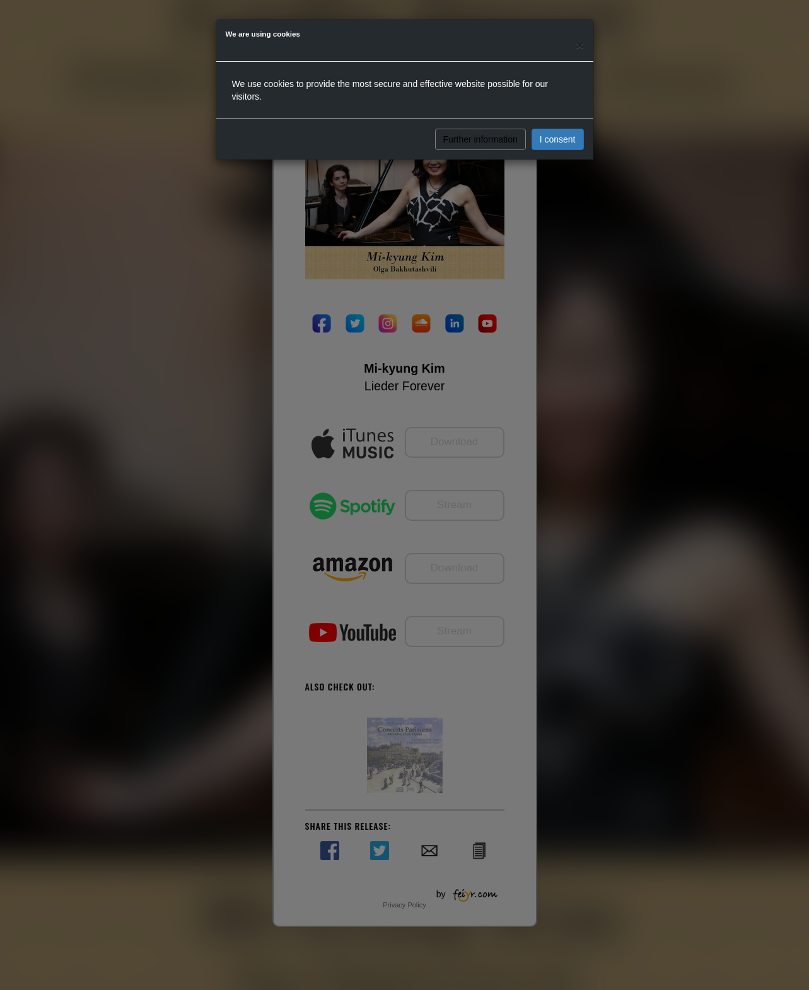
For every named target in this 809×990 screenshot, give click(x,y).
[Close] (579, 45)
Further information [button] (480, 139)
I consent (558, 139)
